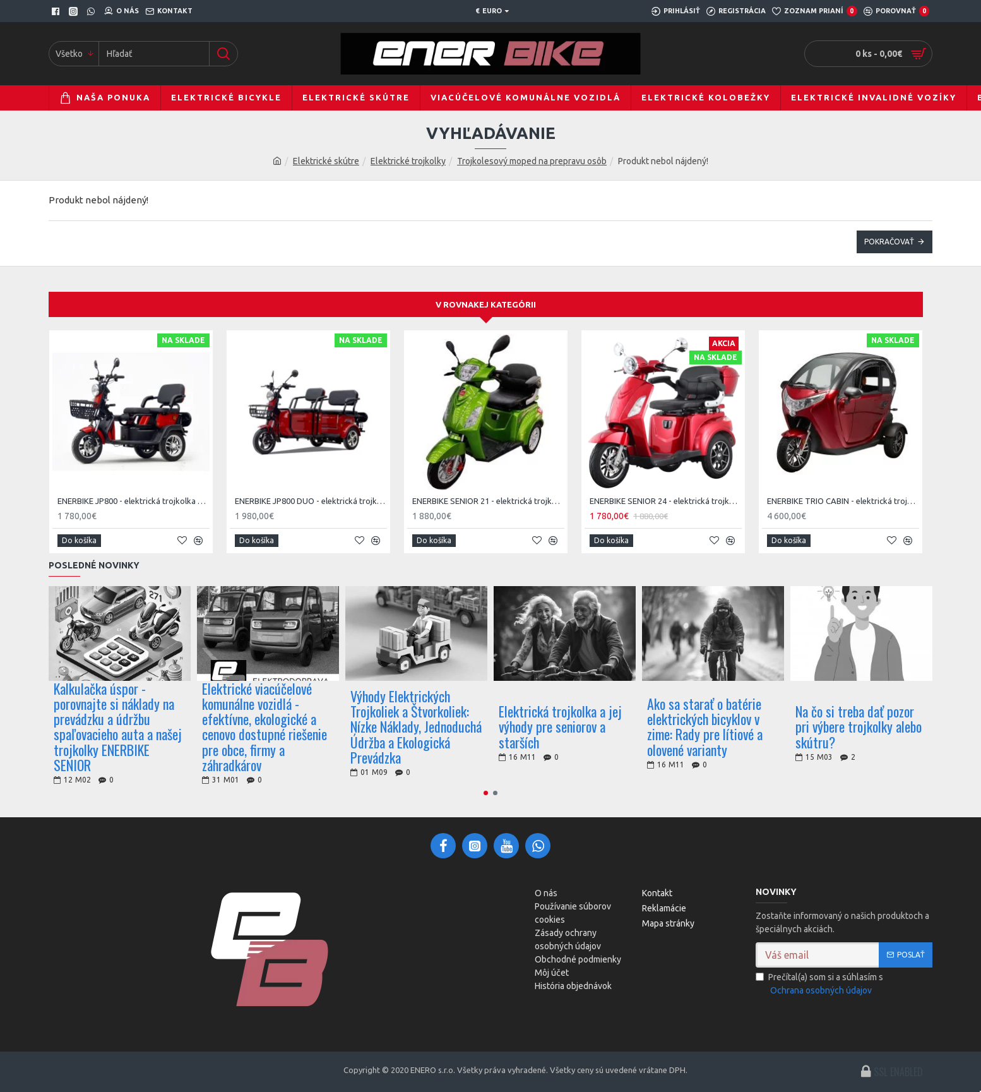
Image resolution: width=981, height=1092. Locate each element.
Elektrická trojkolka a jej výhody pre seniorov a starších (560, 727)
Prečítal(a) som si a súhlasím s (819, 984)
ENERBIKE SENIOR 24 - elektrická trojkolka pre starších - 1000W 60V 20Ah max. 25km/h (666, 500)
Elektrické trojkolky (408, 161)
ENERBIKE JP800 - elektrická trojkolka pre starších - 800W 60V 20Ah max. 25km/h (133, 500)
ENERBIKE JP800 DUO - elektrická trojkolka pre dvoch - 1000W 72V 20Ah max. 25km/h (311, 500)
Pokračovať (889, 241)
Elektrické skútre (326, 161)
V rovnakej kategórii (486, 304)
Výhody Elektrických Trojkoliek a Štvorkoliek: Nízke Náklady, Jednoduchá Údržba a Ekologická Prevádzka (416, 726)
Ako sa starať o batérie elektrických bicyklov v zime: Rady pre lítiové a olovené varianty (705, 726)
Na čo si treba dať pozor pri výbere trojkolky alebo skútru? (858, 727)
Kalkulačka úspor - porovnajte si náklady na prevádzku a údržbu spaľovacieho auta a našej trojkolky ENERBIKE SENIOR (118, 726)
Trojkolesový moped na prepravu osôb (532, 161)
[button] (486, 793)
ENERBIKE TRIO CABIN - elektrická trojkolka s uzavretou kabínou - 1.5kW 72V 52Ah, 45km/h (843, 500)
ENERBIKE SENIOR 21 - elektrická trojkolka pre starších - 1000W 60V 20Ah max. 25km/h (488, 500)
